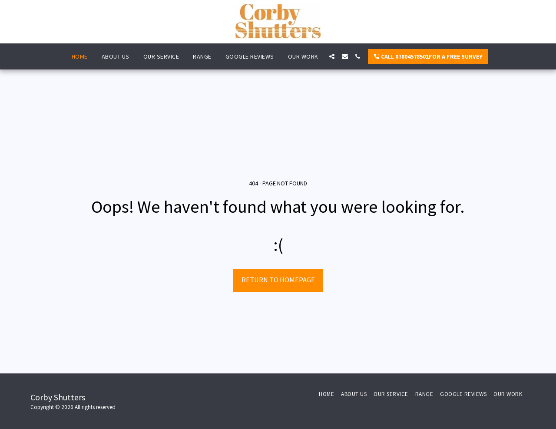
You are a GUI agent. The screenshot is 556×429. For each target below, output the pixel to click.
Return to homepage (278, 279)
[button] (332, 56)
